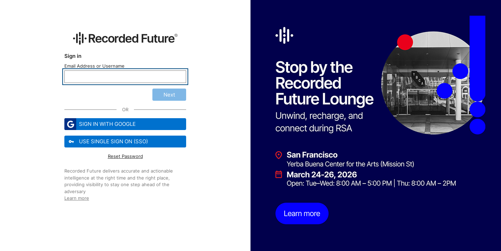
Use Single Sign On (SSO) (107, 141)
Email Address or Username (94, 66)
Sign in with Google (100, 124)
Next (169, 94)
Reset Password (125, 156)
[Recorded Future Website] (125, 38)
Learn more (76, 198)
